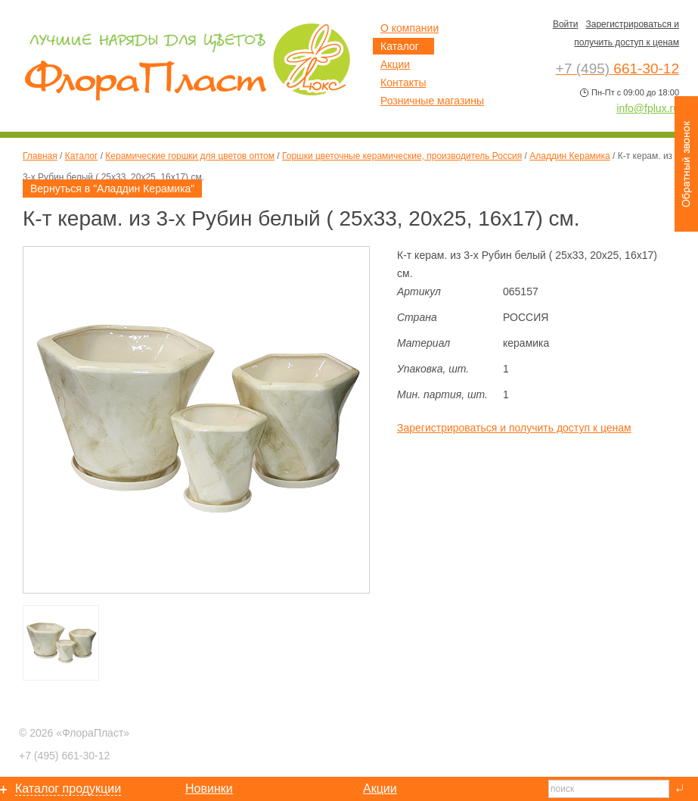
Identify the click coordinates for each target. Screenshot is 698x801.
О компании (409, 28)
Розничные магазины (432, 101)
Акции (395, 64)
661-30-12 (64, 756)
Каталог (81, 156)
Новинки (209, 788)
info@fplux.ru (647, 108)
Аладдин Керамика (569, 156)
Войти (566, 24)
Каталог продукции (68, 788)
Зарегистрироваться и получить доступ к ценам (514, 428)
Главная (40, 156)
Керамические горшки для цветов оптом (190, 156)
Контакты (403, 82)
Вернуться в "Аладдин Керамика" (112, 188)
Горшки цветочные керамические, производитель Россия (402, 156)
